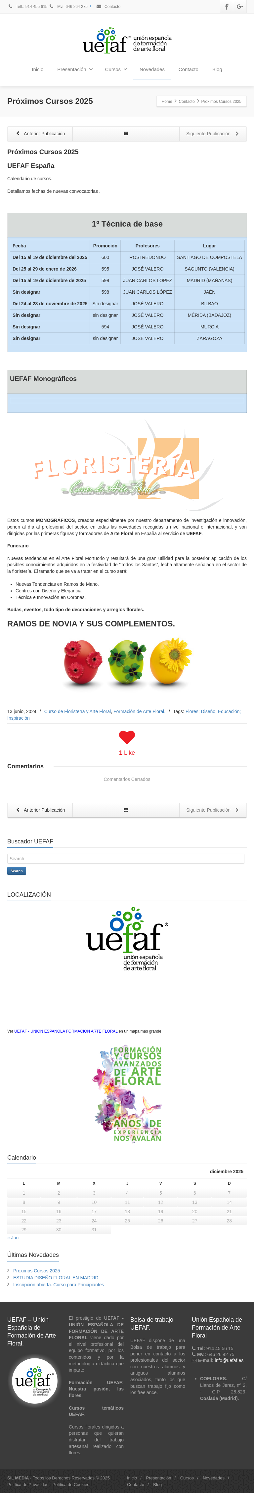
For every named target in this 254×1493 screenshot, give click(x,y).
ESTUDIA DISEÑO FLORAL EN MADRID (56, 1278)
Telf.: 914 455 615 (28, 6)
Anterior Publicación (39, 134)
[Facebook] (226, 6)
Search (17, 871)
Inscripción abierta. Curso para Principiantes (58, 1285)
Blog (217, 69)
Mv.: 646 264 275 (68, 6)
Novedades (152, 69)
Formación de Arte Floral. (139, 711)
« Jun (13, 1238)
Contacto (108, 6)
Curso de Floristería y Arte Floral (77, 711)
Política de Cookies (71, 1484)
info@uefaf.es (229, 1360)
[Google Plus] (239, 6)
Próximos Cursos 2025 (36, 1271)
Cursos (116, 69)
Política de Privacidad (28, 1484)
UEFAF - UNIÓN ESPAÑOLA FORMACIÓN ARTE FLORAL (65, 1031)
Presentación (75, 69)
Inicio (37, 69)
